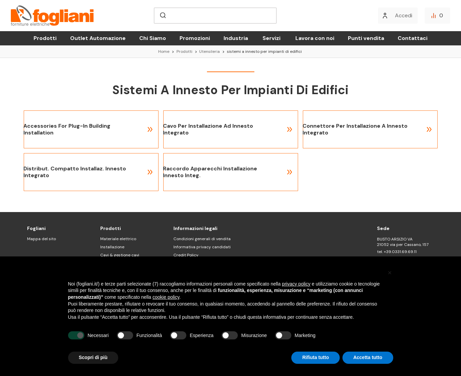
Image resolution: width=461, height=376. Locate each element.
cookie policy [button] (165, 297)
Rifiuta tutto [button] (315, 357)
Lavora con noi (314, 38)
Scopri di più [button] (93, 357)
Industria (236, 38)
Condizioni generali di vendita (202, 238)
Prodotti (45, 38)
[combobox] (215, 15)
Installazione (112, 247)
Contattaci (412, 38)
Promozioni (195, 38)
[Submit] (162, 15)
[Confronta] (437, 15)
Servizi (271, 38)
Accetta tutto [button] (367, 357)
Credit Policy (185, 255)
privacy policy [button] (296, 284)
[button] (389, 272)
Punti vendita (366, 38)
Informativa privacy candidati (202, 247)
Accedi (403, 15)
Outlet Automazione (98, 38)
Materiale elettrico (118, 238)
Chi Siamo (152, 38)
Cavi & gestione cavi (119, 255)
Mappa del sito (41, 238)
